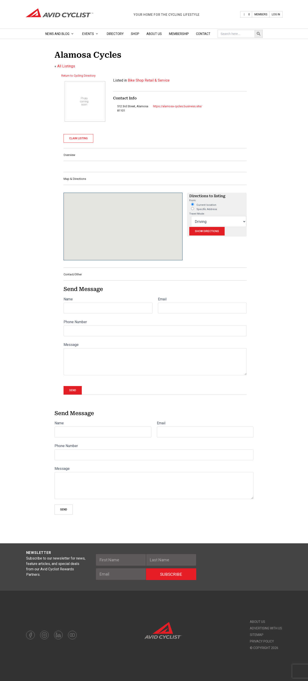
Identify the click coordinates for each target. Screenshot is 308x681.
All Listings (66, 66)
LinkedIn (58, 635)
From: (192, 200)
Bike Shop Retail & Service (149, 80)
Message (71, 345)
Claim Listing (78, 138)
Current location (203, 204)
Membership (179, 34)
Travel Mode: (197, 213)
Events (91, 34)
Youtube (72, 635)
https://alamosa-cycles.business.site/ (177, 106)
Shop (135, 34)
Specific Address (204, 209)
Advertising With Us (266, 628)
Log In (276, 14)
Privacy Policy (262, 641)
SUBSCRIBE (171, 574)
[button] (123, 222)
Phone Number (75, 322)
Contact (203, 34)
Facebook (30, 635)
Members (260, 14)
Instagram (44, 635)
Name (68, 299)
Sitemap (256, 635)
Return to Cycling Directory (78, 75)
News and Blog (60, 34)
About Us (154, 34)
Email (162, 299)
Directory (115, 34)
